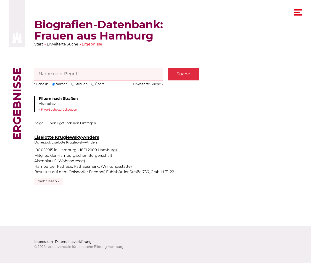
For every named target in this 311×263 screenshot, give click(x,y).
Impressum (43, 242)
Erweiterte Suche (62, 44)
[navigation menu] (298, 12)
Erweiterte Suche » (148, 84)
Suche (183, 74)
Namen (60, 84)
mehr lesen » (48, 181)
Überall (98, 84)
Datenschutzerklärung (73, 242)
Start (38, 44)
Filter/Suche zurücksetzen (59, 109)
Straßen (79, 84)
